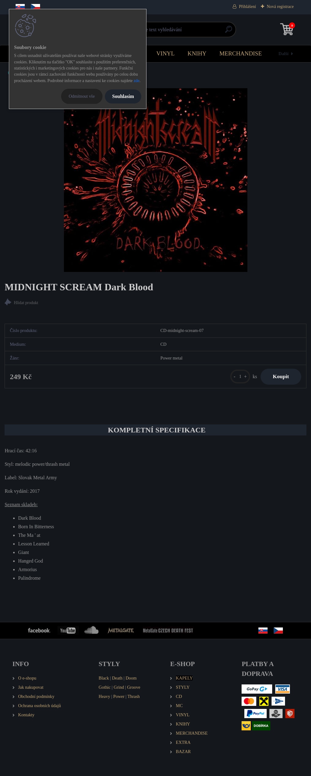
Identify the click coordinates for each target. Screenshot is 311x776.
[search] (228, 32)
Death (117, 678)
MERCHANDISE (241, 53)
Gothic (105, 687)
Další (283, 53)
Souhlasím (123, 96)
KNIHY (196, 53)
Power (118, 696)
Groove (133, 687)
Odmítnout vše (82, 96)
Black (104, 678)
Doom (131, 678)
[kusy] (240, 376)
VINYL (165, 53)
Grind (119, 687)
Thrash (134, 696)
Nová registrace (280, 6)
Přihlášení (247, 6)
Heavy (104, 696)
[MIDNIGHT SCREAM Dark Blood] (155, 180)
